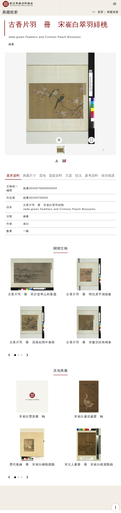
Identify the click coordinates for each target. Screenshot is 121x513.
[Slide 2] (18, 355)
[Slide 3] (21, 355)
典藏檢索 (113, 12)
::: (93, 11)
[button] (56, 161)
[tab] (13, 175)
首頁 (101, 12)
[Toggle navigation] (115, 4)
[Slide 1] (15, 355)
